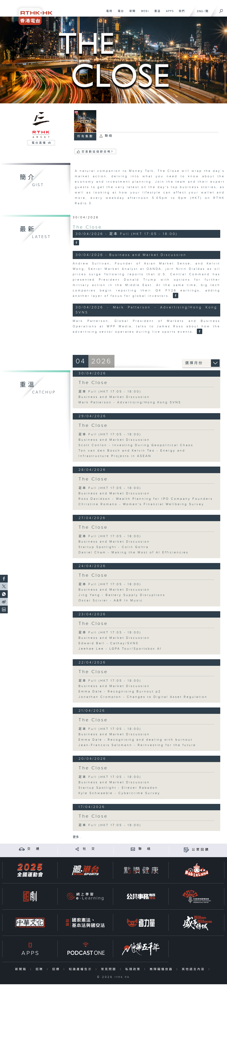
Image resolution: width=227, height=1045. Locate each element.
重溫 (155, 13)
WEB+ (143, 13)
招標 (57, 969)
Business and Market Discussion (114, 397)
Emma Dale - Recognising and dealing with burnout (136, 740)
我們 (180, 13)
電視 (107, 13)
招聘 (40, 969)
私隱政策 (134, 969)
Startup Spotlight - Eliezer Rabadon (118, 788)
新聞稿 (21, 969)
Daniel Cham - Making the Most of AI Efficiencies (134, 552)
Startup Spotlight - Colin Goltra (114, 547)
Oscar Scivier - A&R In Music (111, 600)
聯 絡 (145, 849)
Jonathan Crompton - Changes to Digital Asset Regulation (143, 697)
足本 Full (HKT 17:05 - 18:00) (110, 391)
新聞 (131, 13)
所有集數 (85, 136)
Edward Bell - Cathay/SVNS (109, 643)
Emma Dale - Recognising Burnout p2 (120, 691)
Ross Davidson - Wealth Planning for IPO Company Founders (146, 499)
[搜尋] (221, 10)
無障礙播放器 (162, 969)
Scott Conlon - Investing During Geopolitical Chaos (136, 445)
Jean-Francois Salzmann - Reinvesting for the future (137, 745)
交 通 (33, 849)
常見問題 (109, 969)
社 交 (89, 849)
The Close (87, 227)
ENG (200, 11)
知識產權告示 (81, 969)
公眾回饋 (201, 850)
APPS (168, 13)
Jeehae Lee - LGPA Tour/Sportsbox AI (120, 649)
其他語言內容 (194, 969)
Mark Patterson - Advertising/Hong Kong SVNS (130, 402)
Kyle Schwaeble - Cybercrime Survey (119, 793)
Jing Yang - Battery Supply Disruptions (122, 595)
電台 (119, 13)
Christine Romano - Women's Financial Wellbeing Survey (141, 504)
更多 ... (77, 837)
